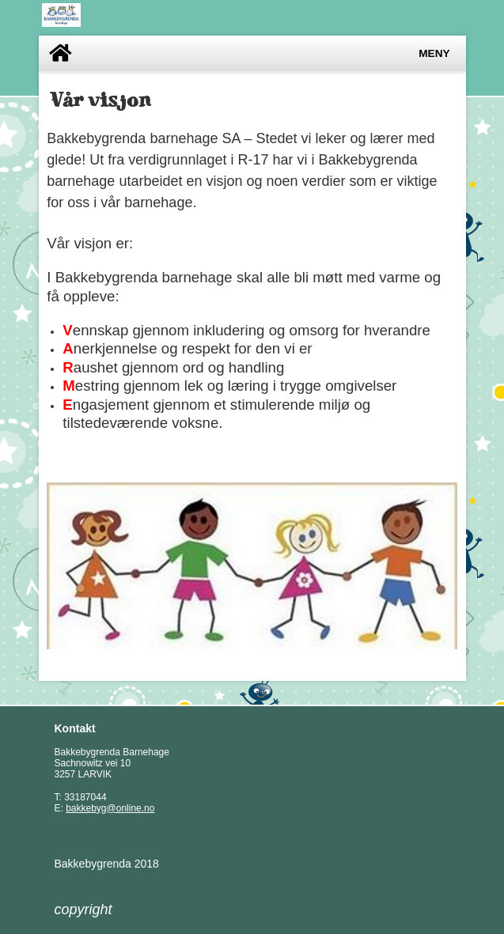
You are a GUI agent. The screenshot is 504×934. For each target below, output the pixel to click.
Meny (434, 53)
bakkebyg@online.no (110, 808)
